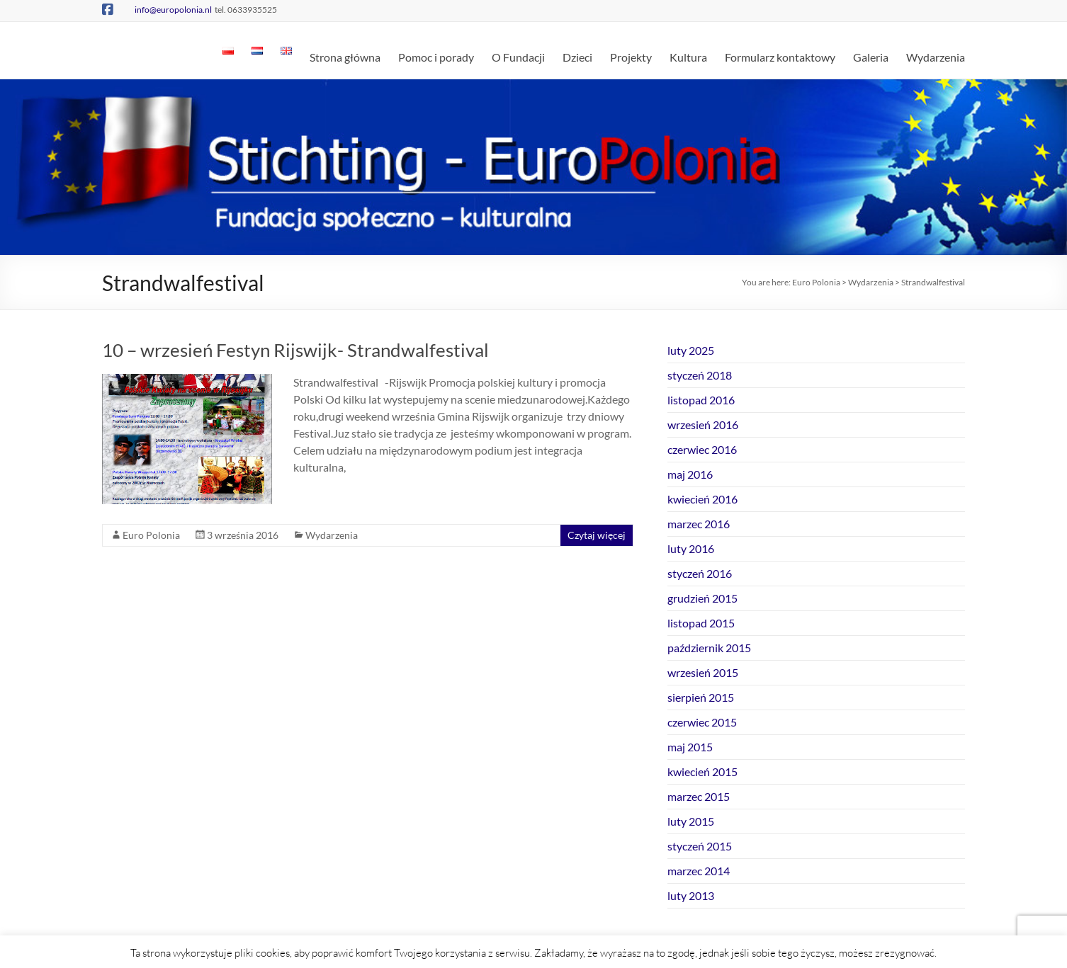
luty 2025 (690, 350)
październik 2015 (709, 647)
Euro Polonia (151, 535)
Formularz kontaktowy (780, 57)
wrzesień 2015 (702, 672)
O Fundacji (518, 57)
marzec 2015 (698, 796)
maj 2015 (690, 746)
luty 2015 (690, 821)
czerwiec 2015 (702, 722)
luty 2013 (690, 895)
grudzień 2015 (702, 598)
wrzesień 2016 (702, 424)
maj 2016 (690, 474)
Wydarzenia (935, 57)
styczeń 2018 (699, 375)
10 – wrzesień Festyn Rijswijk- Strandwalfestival (295, 349)
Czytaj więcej (597, 535)
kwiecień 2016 (702, 499)
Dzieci (577, 57)
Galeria (870, 57)
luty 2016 (690, 548)
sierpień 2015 (700, 697)
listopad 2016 (701, 399)
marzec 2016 (698, 523)
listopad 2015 (701, 623)
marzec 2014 (698, 870)
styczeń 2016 (699, 573)
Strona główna (345, 57)
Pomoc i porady (436, 57)
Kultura (688, 57)
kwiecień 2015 (702, 771)
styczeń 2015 (699, 846)
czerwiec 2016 (702, 449)
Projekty (631, 57)
